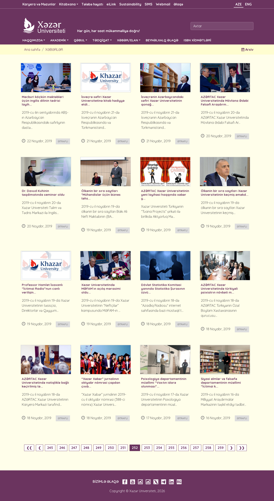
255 (171, 448)
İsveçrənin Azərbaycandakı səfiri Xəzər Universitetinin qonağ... (162, 100)
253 (147, 448)
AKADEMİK (58, 40)
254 (159, 448)
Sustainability (130, 4)
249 (98, 448)
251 (123, 448)
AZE (238, 4)
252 (135, 448)
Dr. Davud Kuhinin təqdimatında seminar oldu (43, 193)
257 (196, 448)
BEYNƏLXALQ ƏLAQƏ (162, 40)
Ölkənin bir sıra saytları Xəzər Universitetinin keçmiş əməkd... (224, 193)
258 (208, 448)
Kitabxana (67, 4)
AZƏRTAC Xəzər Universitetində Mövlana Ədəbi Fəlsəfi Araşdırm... (224, 100)
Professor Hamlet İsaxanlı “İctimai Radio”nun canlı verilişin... (42, 288)
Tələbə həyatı (92, 4)
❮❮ (29, 448)
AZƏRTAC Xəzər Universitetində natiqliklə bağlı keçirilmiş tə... (45, 382)
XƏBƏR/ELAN (127, 40)
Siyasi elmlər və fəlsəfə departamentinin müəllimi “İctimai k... (221, 382)
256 (184, 448)
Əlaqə (178, 4)
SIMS (148, 4)
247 (74, 448)
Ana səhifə (32, 49)
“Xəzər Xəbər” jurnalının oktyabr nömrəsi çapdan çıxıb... (100, 382)
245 (50, 448)
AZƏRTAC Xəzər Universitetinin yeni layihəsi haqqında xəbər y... (165, 194)
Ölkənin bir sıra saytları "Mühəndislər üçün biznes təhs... (101, 194)
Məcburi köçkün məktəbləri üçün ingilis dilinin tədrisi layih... (43, 100)
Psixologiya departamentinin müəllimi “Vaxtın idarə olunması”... (163, 382)
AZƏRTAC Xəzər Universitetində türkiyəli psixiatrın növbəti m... (219, 288)
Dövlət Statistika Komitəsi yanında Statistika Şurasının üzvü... (163, 288)
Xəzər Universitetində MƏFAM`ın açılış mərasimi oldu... (101, 288)
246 (62, 448)
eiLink (111, 4)
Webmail (163, 4)
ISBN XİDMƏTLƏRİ (197, 40)
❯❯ (241, 448)
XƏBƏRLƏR (54, 49)
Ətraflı (63, 141)
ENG (248, 4)
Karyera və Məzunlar (39, 4)
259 (221, 448)
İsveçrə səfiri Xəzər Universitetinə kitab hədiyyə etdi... (103, 100)
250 (111, 448)
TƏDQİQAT (100, 40)
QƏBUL (79, 40)
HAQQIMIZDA (32, 40)
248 (86, 448)
